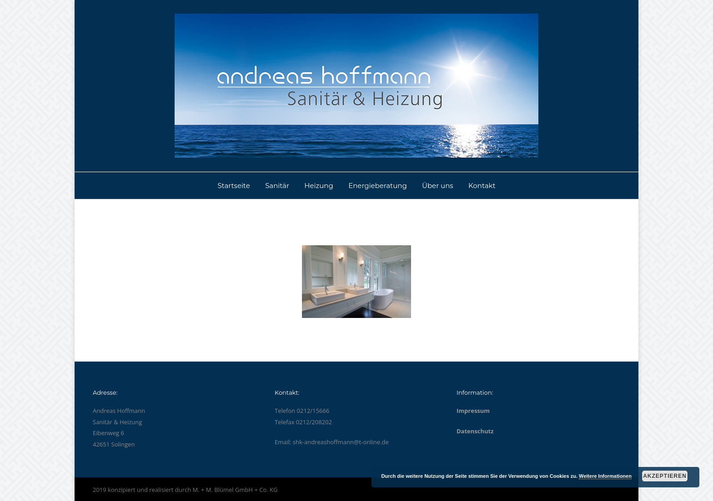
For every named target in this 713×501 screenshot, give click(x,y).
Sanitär (277, 185)
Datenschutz (475, 431)
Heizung (318, 185)
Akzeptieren (665, 476)
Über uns (437, 185)
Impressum (473, 411)
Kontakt (482, 185)
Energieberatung (377, 185)
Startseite (233, 185)
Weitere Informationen (605, 476)
